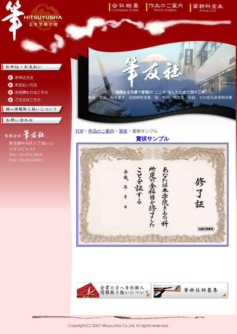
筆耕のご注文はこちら (28, 100)
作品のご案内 (101, 131)
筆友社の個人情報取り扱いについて (32, 110)
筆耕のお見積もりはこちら (28, 92)
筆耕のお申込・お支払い (32, 68)
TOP (79, 131)
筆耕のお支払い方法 (28, 85)
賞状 (123, 131)
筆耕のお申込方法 (28, 77)
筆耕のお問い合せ (32, 121)
